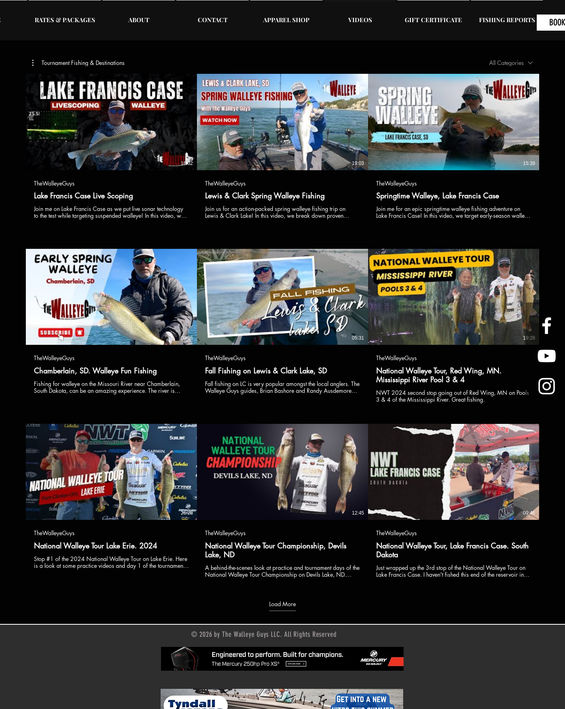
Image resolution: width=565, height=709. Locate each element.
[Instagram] (547, 386)
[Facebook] (547, 326)
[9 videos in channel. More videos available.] (282, 326)
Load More (282, 604)
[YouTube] (547, 356)
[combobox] (511, 62)
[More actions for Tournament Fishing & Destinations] (78, 63)
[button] (78, 63)
